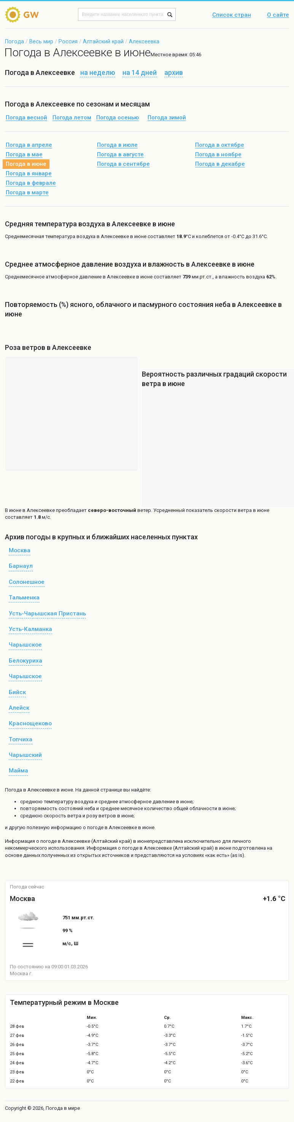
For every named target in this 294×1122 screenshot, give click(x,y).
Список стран (231, 15)
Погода (14, 41)
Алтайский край (103, 41)
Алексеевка (144, 41)
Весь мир (41, 41)
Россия (68, 41)
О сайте (278, 15)
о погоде (47, 841)
